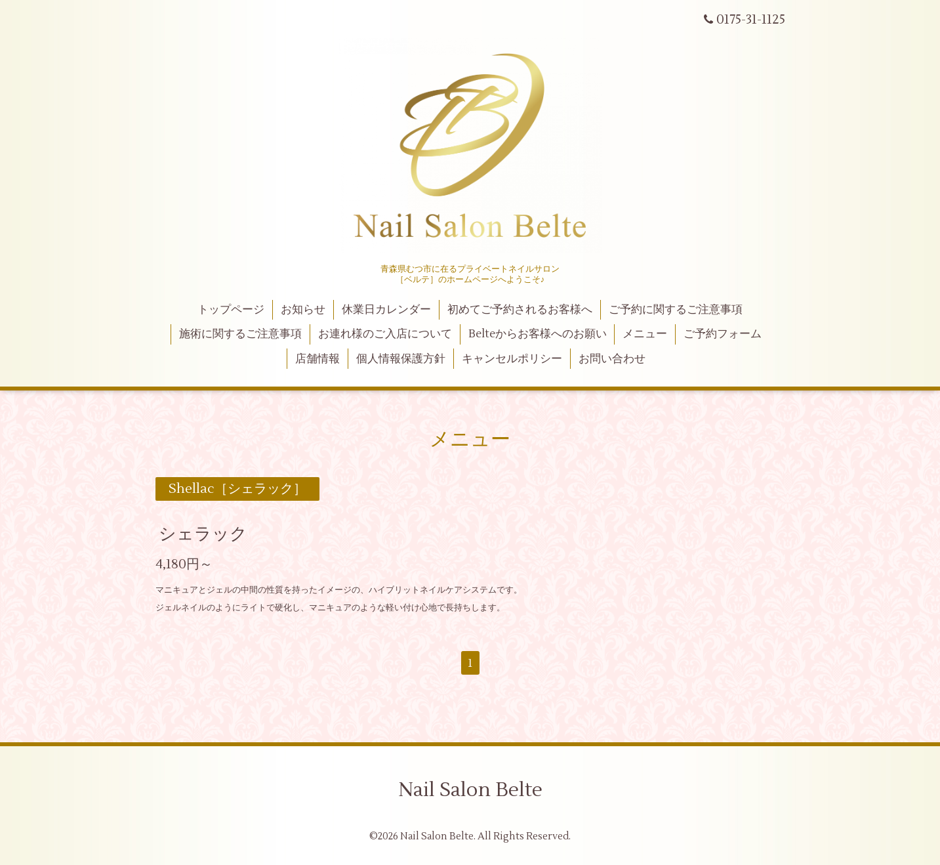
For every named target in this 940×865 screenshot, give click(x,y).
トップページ (230, 310)
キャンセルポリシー (512, 359)
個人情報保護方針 (400, 359)
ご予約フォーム (723, 334)
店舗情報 (317, 359)
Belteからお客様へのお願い (537, 334)
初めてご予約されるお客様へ (519, 310)
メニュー (645, 334)
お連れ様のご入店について (385, 334)
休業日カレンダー (386, 310)
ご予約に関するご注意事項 (676, 310)
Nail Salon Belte (470, 790)
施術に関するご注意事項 (240, 334)
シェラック (203, 534)
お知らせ (303, 310)
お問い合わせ (612, 359)
